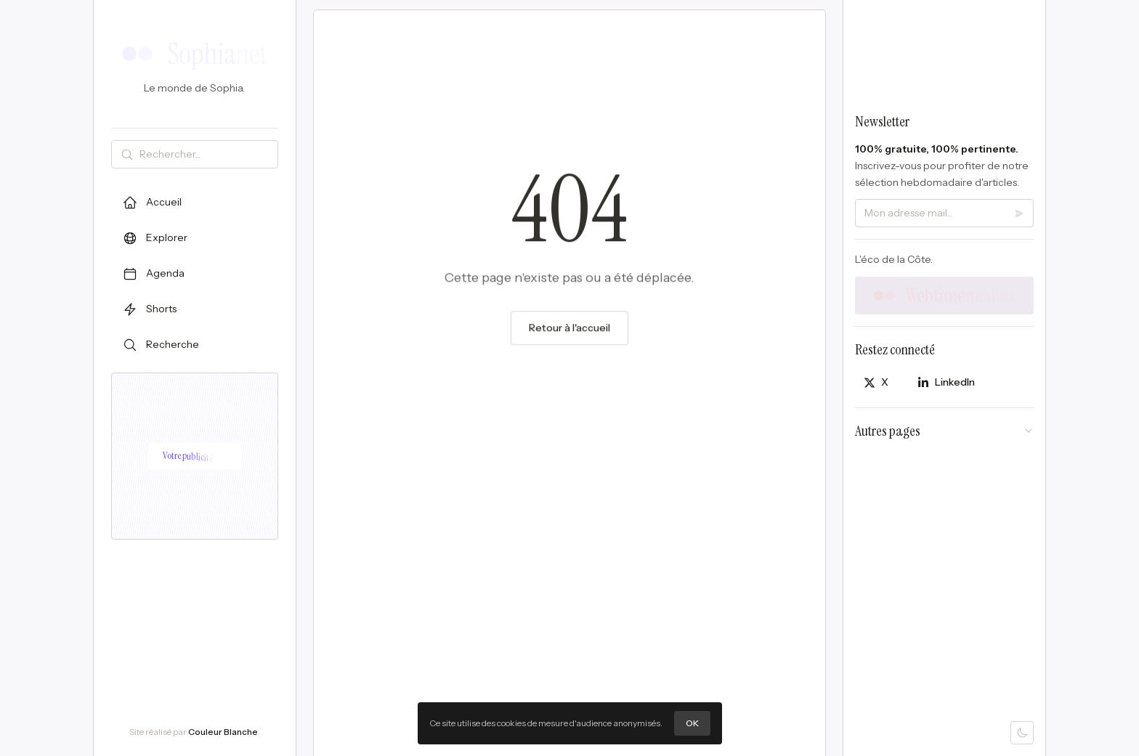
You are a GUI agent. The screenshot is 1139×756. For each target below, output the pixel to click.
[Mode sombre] (1022, 732)
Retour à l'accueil (569, 331)
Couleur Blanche (223, 731)
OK (692, 723)
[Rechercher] (205, 154)
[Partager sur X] (876, 382)
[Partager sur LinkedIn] (946, 382)
